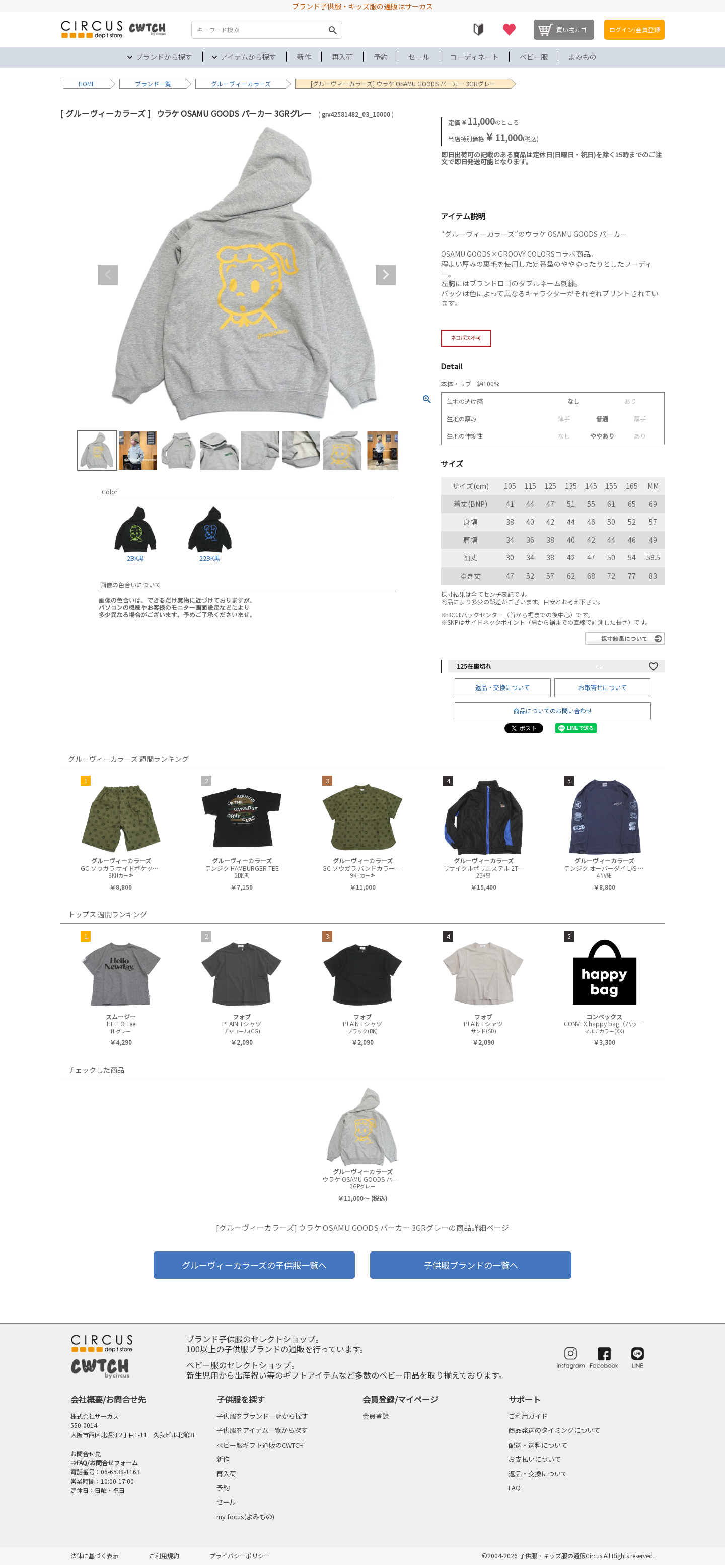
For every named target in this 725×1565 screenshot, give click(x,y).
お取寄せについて (602, 687)
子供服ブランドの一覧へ (471, 1265)
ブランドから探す (164, 57)
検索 (332, 30)
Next (386, 275)
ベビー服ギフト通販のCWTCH (260, 1445)
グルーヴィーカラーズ (241, 83)
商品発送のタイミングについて (554, 1430)
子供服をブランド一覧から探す (262, 1416)
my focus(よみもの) (245, 1516)
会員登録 (375, 1416)
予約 (381, 57)
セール (418, 57)
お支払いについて (535, 1459)
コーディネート (474, 57)
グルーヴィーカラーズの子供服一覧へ (254, 1265)
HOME (87, 83)
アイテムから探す (248, 57)
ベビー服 (534, 57)
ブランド (147, 83)
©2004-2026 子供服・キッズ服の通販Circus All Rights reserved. (568, 1555)
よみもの (582, 57)
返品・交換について (502, 687)
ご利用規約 (164, 1555)
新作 (304, 57)
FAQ (515, 1487)
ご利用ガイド (528, 1416)
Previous (108, 275)
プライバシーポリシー (239, 1555)
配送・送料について (538, 1445)
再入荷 (342, 57)
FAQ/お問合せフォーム (107, 1462)
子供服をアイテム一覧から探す (262, 1430)
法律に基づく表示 (94, 1555)
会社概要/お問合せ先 (108, 1399)
